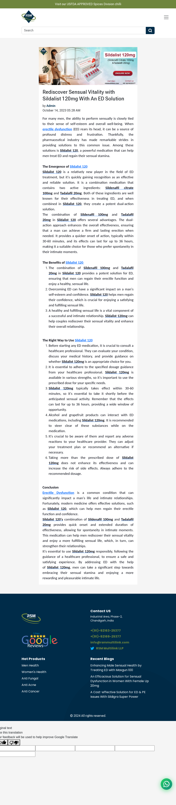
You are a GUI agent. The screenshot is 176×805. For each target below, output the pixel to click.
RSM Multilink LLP (109, 648)
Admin (50, 106)
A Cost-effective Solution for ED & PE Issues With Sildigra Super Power (118, 694)
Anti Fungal (30, 678)
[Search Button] (150, 30)
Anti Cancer (31, 691)
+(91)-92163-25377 (105, 630)
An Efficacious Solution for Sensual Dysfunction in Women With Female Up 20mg (119, 681)
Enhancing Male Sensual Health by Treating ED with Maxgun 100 (116, 667)
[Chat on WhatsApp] (166, 784)
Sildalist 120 (79, 166)
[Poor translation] (14, 742)
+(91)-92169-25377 (105, 636)
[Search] (84, 30)
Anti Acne (29, 685)
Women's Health (34, 672)
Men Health (30, 665)
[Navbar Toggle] (166, 17)
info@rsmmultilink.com (109, 642)
